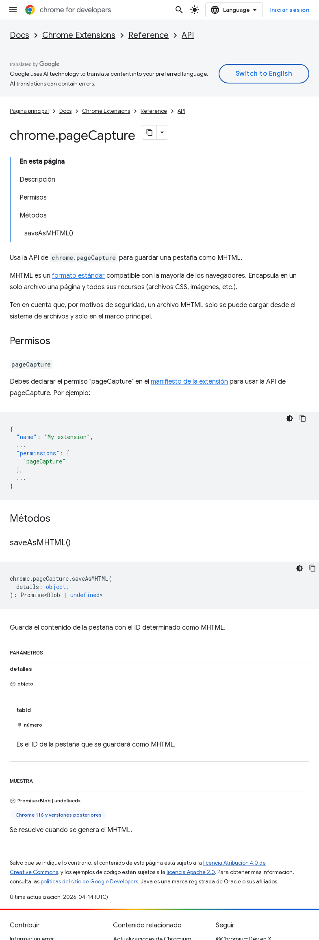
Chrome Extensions (78, 35)
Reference (148, 35)
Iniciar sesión (289, 9)
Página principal (29, 111)
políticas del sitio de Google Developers (89, 881)
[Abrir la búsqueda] (179, 10)
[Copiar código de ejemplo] (302, 418)
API (188, 35)
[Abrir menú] (13, 10)
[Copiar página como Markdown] (149, 132)
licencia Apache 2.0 (191, 872)
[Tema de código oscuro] (289, 418)
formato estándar (78, 276)
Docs (19, 35)
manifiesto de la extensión (189, 382)
